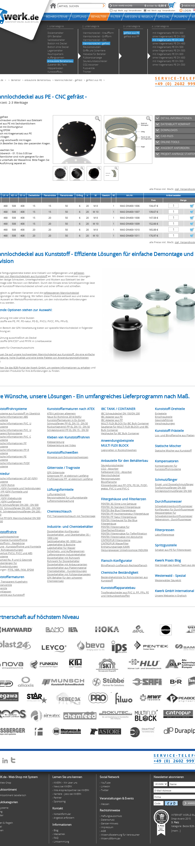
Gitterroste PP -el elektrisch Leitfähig (67, 475)
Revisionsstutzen (110, 478)
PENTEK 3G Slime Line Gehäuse (118, 503)
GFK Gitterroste (55, 472)
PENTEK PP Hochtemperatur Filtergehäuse (125, 513)
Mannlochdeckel (110, 475)
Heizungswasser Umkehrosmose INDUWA (124, 550)
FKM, (24, 569)
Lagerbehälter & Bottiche (61, 544)
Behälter (16, 80)
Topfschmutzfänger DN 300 (170, 487)
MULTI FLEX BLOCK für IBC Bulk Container (125, 423)
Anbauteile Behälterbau (37, 80)
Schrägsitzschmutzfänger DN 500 (173, 491)
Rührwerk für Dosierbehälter (63, 561)
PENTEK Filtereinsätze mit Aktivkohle (122, 536)
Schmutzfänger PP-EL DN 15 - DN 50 (67, 423)
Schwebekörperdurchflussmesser (173, 506)
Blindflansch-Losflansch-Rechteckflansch (124, 565)
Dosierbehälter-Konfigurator (63, 531)
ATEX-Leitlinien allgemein (61, 413)
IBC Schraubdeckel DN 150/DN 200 (120, 413)
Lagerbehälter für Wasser (61, 547)
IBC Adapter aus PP (112, 420)
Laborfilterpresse (164, 534)
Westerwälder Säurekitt (168, 580)
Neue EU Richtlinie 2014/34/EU (64, 416)
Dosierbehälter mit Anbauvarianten (67, 564)
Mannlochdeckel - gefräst (69, 80)
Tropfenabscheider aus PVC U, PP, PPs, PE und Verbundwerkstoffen (125, 594)
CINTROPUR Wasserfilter (115, 543)
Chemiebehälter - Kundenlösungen (67, 571)
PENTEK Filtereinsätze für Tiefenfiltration (124, 533)
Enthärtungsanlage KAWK (115, 546)
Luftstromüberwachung (60, 500)
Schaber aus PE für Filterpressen (173, 549)
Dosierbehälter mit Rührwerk (63, 557)
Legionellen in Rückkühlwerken (119, 450)
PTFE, (11, 569)
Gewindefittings (164, 420)
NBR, (18, 569)
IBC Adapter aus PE (112, 416)
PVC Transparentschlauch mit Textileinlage (71, 516)
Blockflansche (109, 481)
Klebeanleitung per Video (61, 445)
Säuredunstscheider (112, 465)
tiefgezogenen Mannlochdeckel (61, 292)
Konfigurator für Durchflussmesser (174, 509)
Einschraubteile (163, 416)
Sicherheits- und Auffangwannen (66, 551)
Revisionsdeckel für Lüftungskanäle (67, 497)
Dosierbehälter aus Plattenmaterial (66, 567)
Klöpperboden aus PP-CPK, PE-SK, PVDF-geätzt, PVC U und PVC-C (124, 486)
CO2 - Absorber (109, 468)
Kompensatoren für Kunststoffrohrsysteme (168, 467)
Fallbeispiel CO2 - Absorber (116, 472)
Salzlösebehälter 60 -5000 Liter (64, 541)
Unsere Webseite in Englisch (171, 595)
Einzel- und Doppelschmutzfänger (174, 484)
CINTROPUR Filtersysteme (115, 540)
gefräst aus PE (94, 80)
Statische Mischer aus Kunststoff (173, 450)
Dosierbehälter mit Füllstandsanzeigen (69, 574)
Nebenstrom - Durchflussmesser (173, 519)
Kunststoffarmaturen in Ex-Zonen (66, 420)
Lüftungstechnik (56, 494)
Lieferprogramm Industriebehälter (66, 554)
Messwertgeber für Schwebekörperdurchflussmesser (173, 514)
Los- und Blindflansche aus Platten (175, 435)
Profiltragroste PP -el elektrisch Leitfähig (70, 479)
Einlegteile (161, 413)
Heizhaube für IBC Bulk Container (120, 433)
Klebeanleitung (55, 442)
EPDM (30, 569)
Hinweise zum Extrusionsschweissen (67, 457)
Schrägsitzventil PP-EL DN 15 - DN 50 (67, 430)
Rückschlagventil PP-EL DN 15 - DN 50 (68, 426)
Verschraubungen (165, 423)
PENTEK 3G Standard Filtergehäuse (120, 507)
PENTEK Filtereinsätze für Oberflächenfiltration (115, 528)
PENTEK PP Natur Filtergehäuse (118, 517)
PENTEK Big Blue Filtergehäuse (118, 510)
